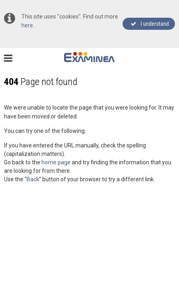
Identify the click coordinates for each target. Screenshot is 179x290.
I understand (150, 24)
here (27, 25)
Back (33, 179)
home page (56, 162)
